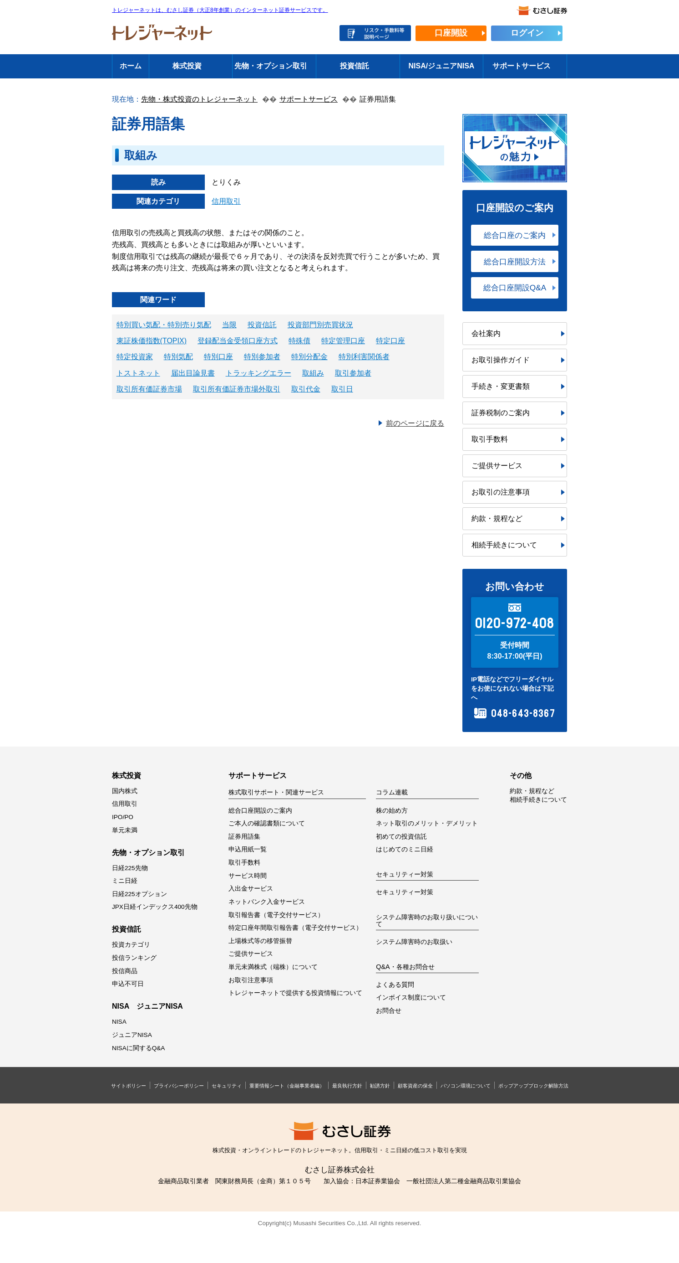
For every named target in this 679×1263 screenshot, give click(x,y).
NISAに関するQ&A (138, 1048)
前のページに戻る (415, 423)
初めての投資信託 (401, 836)
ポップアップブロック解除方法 (533, 1085)
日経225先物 (130, 868)
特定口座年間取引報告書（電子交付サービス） (295, 927)
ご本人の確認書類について (266, 823)
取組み (313, 373)
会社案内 (486, 333)
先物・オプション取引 (270, 66)
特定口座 (390, 341)
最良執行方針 (347, 1085)
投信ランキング (134, 957)
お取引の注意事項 (500, 492)
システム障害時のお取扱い (414, 941)
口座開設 (451, 32)
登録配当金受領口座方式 (238, 341)
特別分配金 (309, 357)
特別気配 (178, 357)
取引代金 (305, 389)
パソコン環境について (466, 1085)
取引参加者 (353, 373)
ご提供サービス (496, 465)
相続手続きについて (504, 545)
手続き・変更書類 (500, 386)
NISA (119, 1021)
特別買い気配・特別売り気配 (164, 325)
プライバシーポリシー (179, 1085)
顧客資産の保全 (415, 1085)
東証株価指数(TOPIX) (152, 341)
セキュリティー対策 (404, 892)
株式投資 (187, 66)
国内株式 (124, 791)
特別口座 (218, 357)
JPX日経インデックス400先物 (155, 906)
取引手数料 (489, 439)
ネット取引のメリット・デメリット (427, 823)
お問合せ (388, 1010)
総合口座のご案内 (515, 235)
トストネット (138, 373)
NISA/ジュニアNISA (442, 66)
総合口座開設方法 (515, 261)
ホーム (131, 66)
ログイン (527, 32)
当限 (229, 325)
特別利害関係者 (364, 357)
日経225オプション (139, 894)
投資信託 (354, 66)
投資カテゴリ (131, 944)
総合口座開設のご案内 (260, 810)
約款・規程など (496, 518)
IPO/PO (122, 817)
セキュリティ (227, 1085)
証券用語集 (244, 836)
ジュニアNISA (132, 1034)
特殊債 (299, 341)
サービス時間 (247, 875)
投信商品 (124, 971)
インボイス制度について (411, 997)
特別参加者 (262, 357)
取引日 (342, 389)
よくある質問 (395, 984)
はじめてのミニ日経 (404, 849)
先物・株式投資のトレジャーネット (199, 99)
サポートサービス (521, 66)
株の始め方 (392, 810)
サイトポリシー (128, 1085)
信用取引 (226, 201)
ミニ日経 (124, 880)
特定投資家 (135, 357)
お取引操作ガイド (500, 360)
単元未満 (124, 830)
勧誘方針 (380, 1085)
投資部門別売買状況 (320, 325)
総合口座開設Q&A (514, 287)
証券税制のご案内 (500, 413)
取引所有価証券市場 (149, 389)
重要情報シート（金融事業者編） (286, 1085)
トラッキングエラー (258, 373)
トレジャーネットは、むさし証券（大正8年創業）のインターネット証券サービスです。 (220, 10)
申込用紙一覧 (247, 849)
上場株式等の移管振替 (260, 941)
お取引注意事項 (250, 980)
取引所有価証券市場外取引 (236, 389)
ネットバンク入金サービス (266, 901)
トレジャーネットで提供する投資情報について (295, 993)
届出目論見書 (193, 373)
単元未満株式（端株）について (273, 967)
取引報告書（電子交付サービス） (276, 915)
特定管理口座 (343, 341)
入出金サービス (250, 888)
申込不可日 (128, 983)
